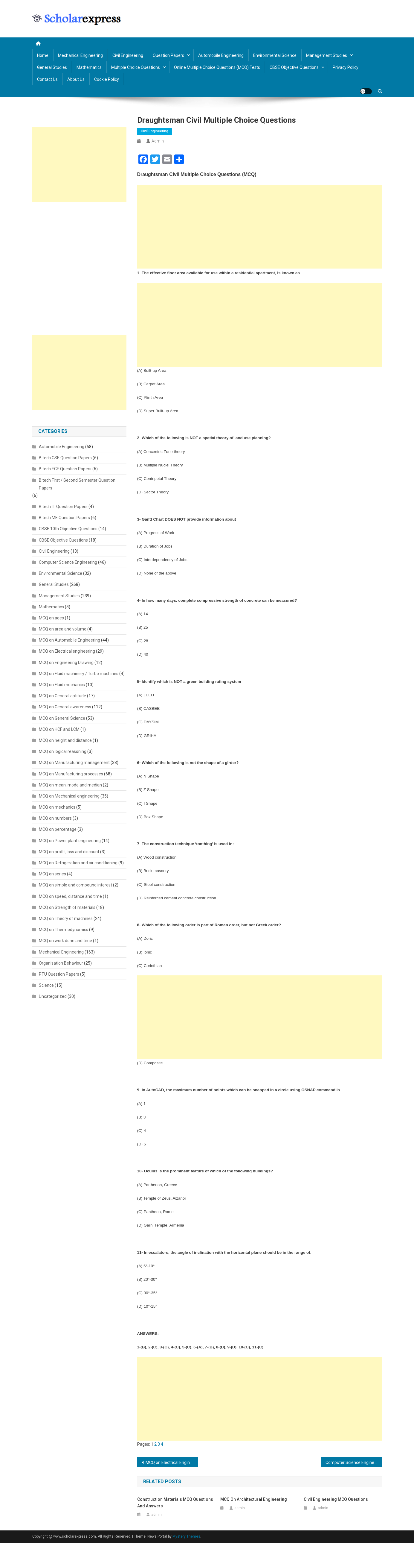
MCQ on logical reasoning (62, 751)
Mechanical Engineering (80, 55)
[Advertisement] (259, 227)
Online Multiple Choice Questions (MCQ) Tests (217, 67)
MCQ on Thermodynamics (63, 929)
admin (158, 141)
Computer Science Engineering (68, 562)
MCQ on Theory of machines (66, 918)
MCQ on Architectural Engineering (253, 1499)
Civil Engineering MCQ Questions (336, 1499)
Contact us (47, 79)
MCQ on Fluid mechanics (62, 684)
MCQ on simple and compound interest (75, 885)
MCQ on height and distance (65, 740)
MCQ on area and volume (62, 629)
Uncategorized (53, 996)
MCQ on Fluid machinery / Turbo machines (78, 673)
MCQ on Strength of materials (67, 907)
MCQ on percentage (58, 829)
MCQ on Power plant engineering (70, 840)
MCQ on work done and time (65, 940)
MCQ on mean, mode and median (70, 785)
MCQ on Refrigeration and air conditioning (78, 862)
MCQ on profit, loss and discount (69, 851)
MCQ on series (52, 873)
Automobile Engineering (221, 55)
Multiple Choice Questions (135, 67)
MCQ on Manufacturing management (74, 762)
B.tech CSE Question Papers (65, 457)
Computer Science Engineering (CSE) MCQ (354, 1462)
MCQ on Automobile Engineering (69, 640)
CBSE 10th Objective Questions (68, 528)
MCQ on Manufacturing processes (71, 774)
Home (42, 55)
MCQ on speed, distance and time (70, 896)
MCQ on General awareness (65, 706)
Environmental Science (275, 55)
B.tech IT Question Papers (63, 506)
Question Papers (168, 55)
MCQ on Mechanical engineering (69, 796)
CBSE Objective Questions (294, 67)
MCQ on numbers (55, 818)
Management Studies (326, 55)
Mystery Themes (186, 1536)
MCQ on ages (51, 618)
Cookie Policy (106, 79)
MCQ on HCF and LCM (59, 729)
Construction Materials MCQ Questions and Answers (175, 1502)
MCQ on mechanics (57, 807)
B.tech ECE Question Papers (65, 468)
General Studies (52, 67)
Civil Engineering (127, 55)
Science (46, 985)
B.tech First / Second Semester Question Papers (77, 484)
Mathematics (89, 67)
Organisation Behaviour (61, 963)
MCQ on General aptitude (62, 695)
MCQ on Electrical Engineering (172, 1462)
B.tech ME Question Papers (64, 517)
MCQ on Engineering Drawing (66, 662)
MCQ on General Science (62, 718)
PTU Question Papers (59, 974)
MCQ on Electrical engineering (67, 651)
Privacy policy (345, 67)
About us (76, 79)
